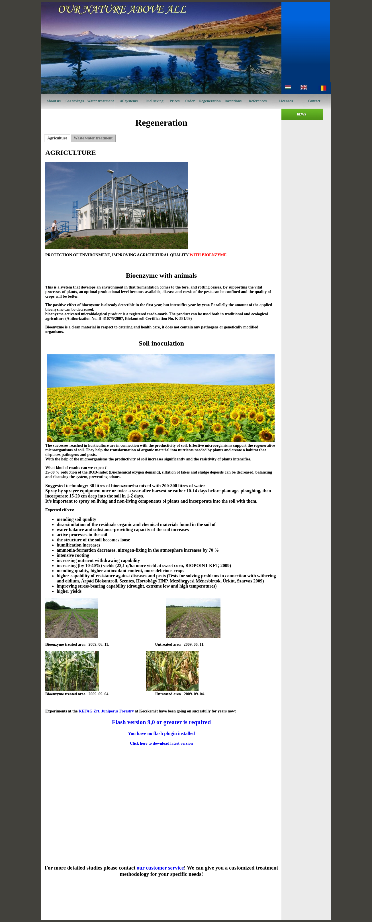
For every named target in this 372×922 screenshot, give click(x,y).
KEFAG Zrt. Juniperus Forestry (106, 711)
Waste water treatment (93, 138)
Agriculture (57, 138)
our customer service (160, 868)
